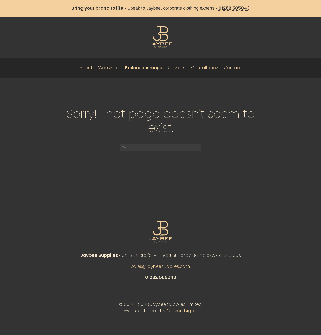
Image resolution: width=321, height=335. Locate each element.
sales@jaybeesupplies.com (160, 266)
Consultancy (204, 68)
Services (176, 68)
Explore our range (143, 68)
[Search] (160, 147)
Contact (232, 68)
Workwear (108, 68)
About (86, 68)
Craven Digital (182, 311)
